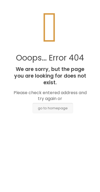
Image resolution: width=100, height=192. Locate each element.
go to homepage (53, 108)
